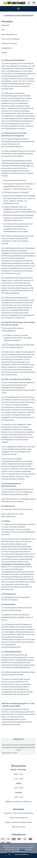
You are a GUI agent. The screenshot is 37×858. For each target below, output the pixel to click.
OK (10, 854)
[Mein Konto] (28, 3)
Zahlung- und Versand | (13, 822)
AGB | (15, 813)
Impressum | (8, 813)
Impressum (5, 25)
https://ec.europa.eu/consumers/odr (22, 714)
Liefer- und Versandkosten (10, 39)
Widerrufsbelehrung (8, 516)
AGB (3, 30)
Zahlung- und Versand (9, 43)
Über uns (15, 827)
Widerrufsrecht (6, 48)
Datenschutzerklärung (9, 34)
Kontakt (4, 53)
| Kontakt (22, 827)
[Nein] (35, 851)
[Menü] (18, 8)
